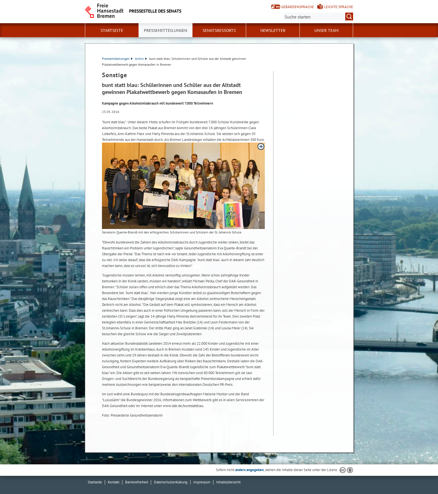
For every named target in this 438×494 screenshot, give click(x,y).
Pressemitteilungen (117, 58)
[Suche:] (318, 16)
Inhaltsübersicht (228, 482)
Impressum (201, 482)
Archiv (141, 58)
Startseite (112, 30)
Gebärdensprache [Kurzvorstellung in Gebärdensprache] (297, 6)
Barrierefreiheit (136, 482)
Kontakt (113, 482)
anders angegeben (249, 469)
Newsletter (272, 30)
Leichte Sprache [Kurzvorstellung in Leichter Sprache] (338, 6)
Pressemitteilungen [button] (165, 30)
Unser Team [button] (326, 30)
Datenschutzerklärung (170, 482)
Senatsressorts (219, 30)
